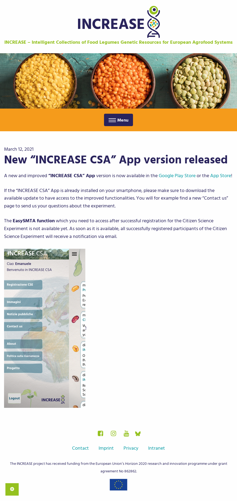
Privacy (131, 448)
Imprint (106, 448)
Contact (80, 448)
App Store (220, 176)
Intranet (156, 448)
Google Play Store (177, 176)
